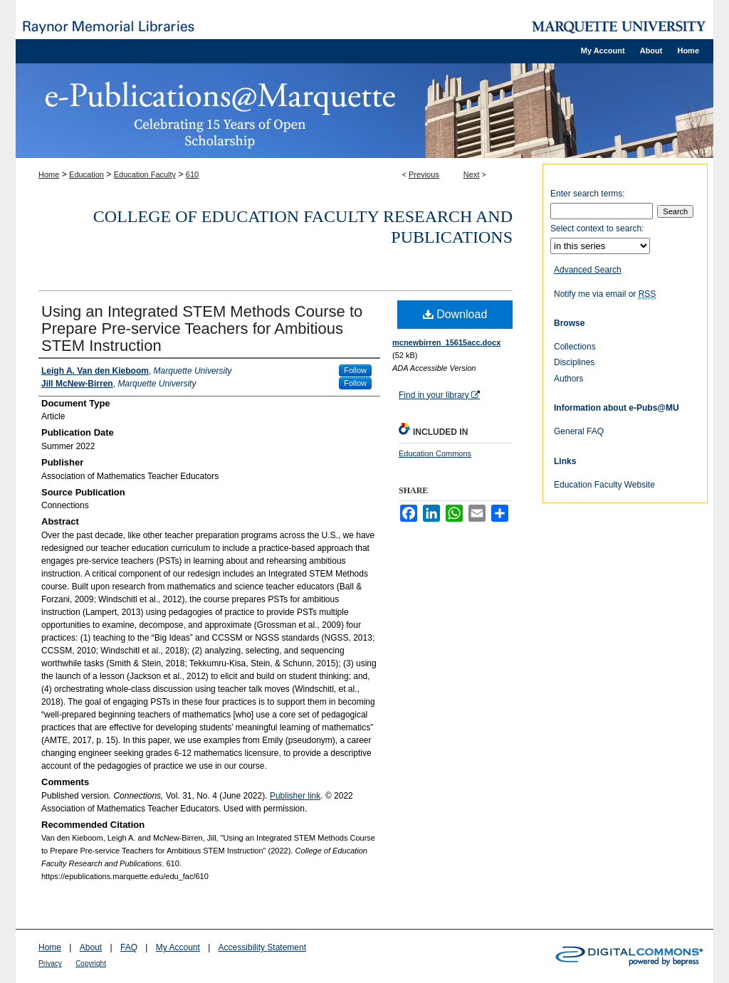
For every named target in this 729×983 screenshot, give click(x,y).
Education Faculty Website (604, 485)
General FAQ (579, 431)
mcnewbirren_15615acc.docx (446, 342)
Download (455, 314)
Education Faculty (145, 174)
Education (86, 174)
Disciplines (574, 362)
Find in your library (439, 395)
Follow (355, 370)
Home (48, 174)
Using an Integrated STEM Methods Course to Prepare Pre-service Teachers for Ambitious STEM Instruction (201, 328)
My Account (178, 947)
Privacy (50, 963)
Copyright (90, 963)
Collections (575, 347)
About (91, 947)
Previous (424, 174)
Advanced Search (588, 270)
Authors (568, 379)
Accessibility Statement (262, 947)
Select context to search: (597, 228)
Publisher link (295, 796)
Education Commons (435, 453)
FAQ (128, 947)
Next (471, 174)
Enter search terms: (587, 194)
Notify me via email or (605, 294)
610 (192, 174)
